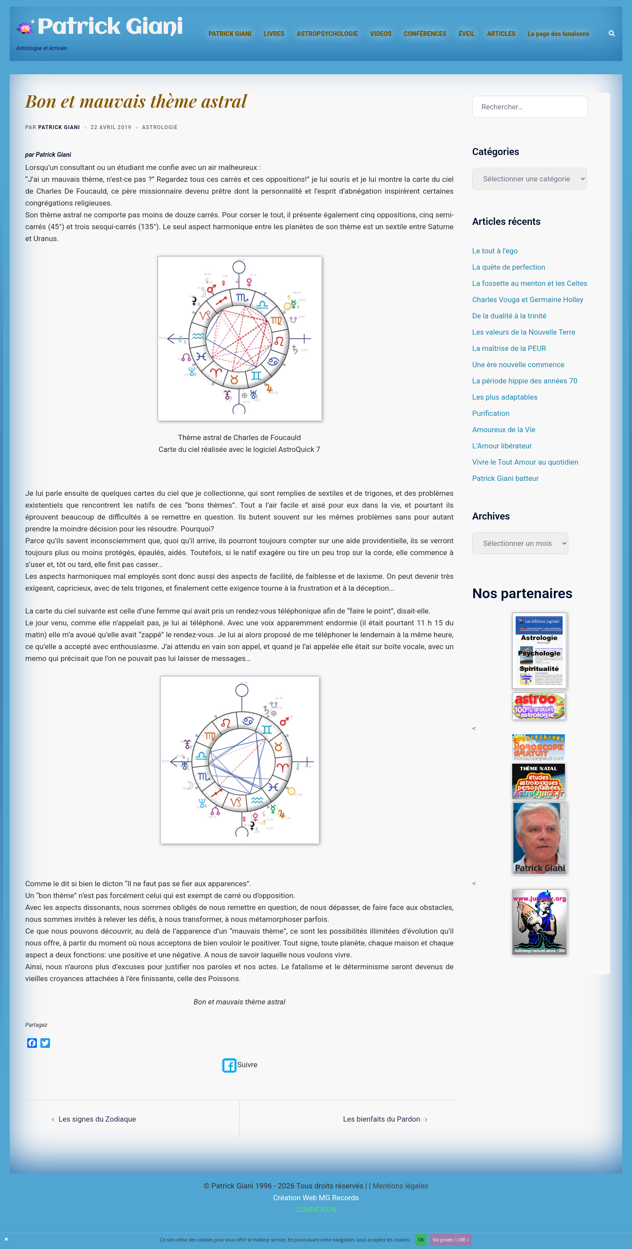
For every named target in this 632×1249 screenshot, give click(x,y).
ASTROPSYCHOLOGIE (327, 33)
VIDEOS (380, 33)
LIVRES (274, 33)
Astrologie (160, 127)
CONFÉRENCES (425, 33)
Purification (491, 413)
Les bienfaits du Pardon (381, 1118)
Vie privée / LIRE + (450, 1240)
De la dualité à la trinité (510, 315)
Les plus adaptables (505, 397)
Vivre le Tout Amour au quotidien (526, 462)
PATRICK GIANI (229, 33)
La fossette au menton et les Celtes (530, 283)
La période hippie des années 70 (525, 380)
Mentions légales (400, 1185)
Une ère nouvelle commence (519, 364)
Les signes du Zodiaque (98, 1118)
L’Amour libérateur (502, 445)
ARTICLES (501, 33)
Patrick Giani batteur (506, 478)
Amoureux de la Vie (504, 429)
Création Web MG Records (316, 1197)
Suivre (239, 1064)
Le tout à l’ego (495, 250)
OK (420, 1240)
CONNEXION (316, 1209)
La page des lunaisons (558, 33)
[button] (612, 33)
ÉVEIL (467, 33)
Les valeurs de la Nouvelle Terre (524, 332)
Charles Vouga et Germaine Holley (528, 299)
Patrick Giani (110, 28)
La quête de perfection (509, 267)
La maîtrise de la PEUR (509, 348)
